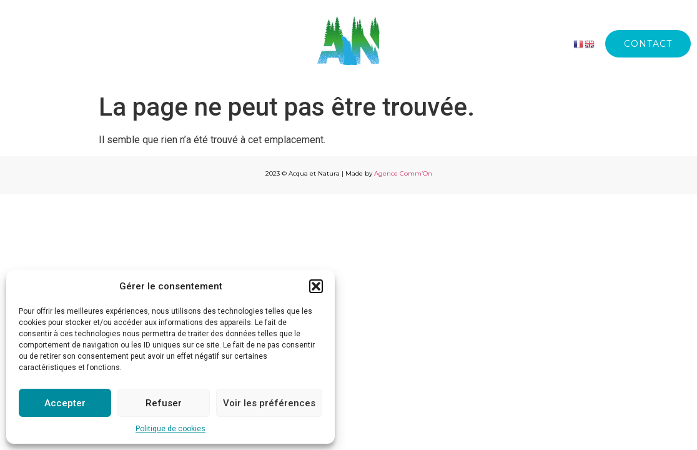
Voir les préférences (269, 403)
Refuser (164, 403)
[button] (316, 286)
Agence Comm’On (403, 173)
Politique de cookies (170, 428)
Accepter (65, 403)
